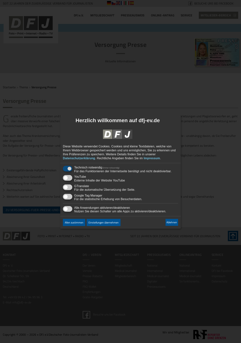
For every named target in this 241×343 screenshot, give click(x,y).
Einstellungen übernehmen (103, 222)
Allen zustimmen (74, 222)
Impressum (152, 158)
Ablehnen (171, 222)
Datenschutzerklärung (79, 158)
